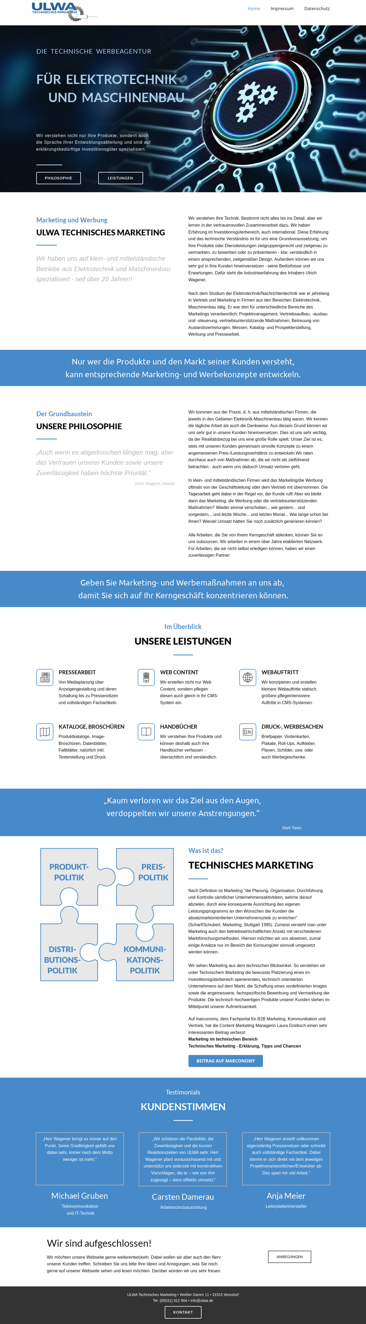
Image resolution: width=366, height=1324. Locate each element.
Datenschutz (317, 8)
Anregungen (290, 1256)
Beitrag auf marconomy (225, 1061)
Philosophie (58, 178)
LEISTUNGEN (120, 178)
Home (254, 8)
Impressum (282, 8)
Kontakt (183, 1312)
